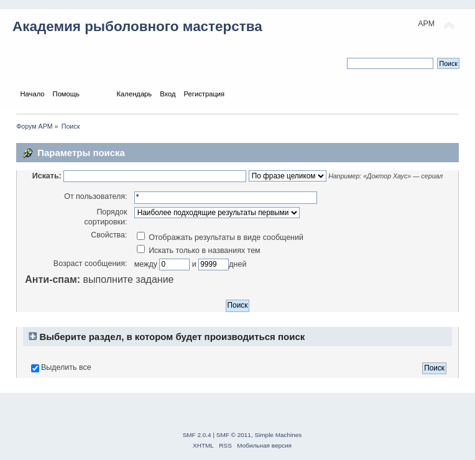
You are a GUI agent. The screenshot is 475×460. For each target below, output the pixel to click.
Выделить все (66, 367)
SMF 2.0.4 (197, 434)
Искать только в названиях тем (199, 250)
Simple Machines (278, 434)
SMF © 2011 (233, 434)
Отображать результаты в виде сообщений (220, 237)
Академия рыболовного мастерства (137, 26)
